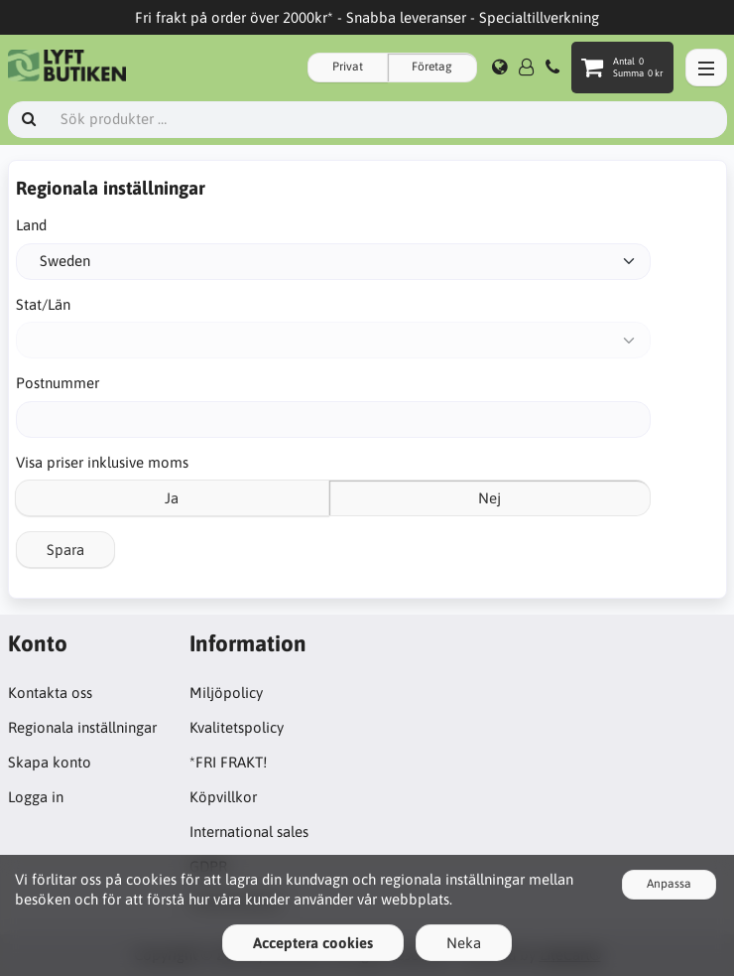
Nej (489, 497)
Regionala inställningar (82, 727)
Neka (463, 942)
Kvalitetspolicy (236, 727)
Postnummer (57, 382)
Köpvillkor (223, 796)
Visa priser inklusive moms (102, 462)
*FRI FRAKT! (228, 762)
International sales (248, 831)
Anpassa (669, 884)
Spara (65, 549)
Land (31, 224)
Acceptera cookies (313, 942)
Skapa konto (49, 762)
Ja (172, 497)
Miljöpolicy (226, 692)
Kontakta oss (50, 692)
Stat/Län (43, 304)
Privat (347, 66)
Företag (432, 66)
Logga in (35, 796)
